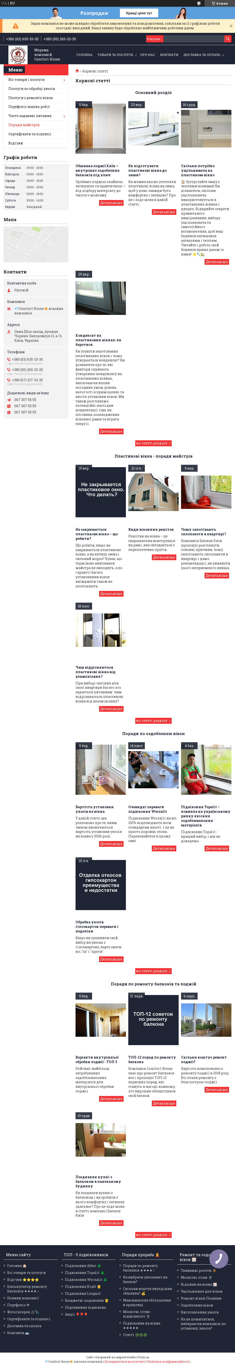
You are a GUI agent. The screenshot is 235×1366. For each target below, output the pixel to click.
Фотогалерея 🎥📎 (23, 1312)
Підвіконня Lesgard (82, 1293)
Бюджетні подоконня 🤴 (87, 1300)
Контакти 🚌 (18, 1333)
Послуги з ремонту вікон (30, 97)
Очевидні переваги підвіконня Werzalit (147, 809)
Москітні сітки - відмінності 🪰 (137, 1314)
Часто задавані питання (30, 115)
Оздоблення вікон (197, 1305)
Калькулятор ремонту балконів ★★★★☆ (27, 1288)
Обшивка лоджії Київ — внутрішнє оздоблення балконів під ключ (98, 170)
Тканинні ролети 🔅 (198, 1270)
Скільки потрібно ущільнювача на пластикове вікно (198, 170)
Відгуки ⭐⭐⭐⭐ (23, 1279)
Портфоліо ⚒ (18, 1305)
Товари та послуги (115, 55)
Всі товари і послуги (26, 79)
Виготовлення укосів (200, 1312)
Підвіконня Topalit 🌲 (84, 1272)
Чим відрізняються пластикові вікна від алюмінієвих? (96, 672)
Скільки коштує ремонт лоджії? (204, 1059)
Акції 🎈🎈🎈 (76, 1314)
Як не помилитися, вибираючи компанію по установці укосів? (203, 1324)
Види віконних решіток (151, 529)
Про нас (147, 55)
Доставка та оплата (201, 55)
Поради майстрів (24, 125)
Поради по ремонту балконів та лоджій (153, 983)
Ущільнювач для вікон (202, 1291)
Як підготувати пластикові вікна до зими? (147, 170)
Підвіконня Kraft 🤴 (83, 1286)
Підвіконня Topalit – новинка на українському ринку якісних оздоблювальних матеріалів (205, 816)
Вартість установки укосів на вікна (95, 809)
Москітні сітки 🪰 (196, 1277)
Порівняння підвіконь (85, 1307)
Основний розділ (153, 92)
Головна (84, 55)
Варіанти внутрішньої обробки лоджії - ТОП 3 (97, 1059)
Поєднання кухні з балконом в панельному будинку (98, 1181)
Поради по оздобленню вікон (153, 733)
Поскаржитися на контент (124, 1361)
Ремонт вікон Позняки (201, 1298)
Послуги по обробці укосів (31, 88)
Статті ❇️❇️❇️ (135, 1334)
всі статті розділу (151, 443)
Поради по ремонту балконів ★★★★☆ (140, 1267)
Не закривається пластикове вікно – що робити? (97, 534)
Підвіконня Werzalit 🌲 (86, 1279)
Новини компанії (23, 1298)
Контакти (169, 55)
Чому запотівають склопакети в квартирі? (203, 531)
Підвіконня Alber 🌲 (83, 1265)
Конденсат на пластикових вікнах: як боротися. (98, 340)
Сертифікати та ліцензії (29, 134)
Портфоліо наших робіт (29, 106)
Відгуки (15, 143)
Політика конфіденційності (168, 1361)
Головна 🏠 (17, 1265)
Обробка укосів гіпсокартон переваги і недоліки (97, 926)
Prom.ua (143, 1357)
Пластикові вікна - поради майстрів (154, 456)
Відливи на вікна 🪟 (199, 1284)
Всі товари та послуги (26, 1272)
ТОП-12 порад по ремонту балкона (152, 1059)
